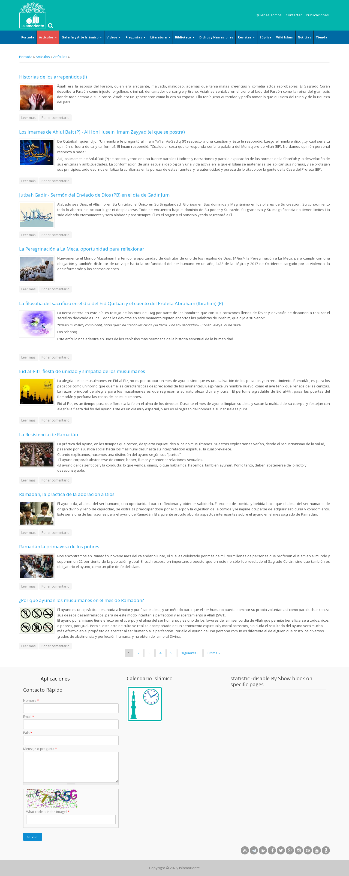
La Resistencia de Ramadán (48, 434)
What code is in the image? (48, 811)
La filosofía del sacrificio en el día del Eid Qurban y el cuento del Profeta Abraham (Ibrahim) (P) (121, 303)
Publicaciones (317, 15)
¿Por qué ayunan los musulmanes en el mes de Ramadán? (81, 600)
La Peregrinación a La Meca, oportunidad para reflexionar (81, 249)
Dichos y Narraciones (216, 37)
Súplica (266, 37)
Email (28, 716)
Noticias (304, 37)
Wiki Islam (284, 37)
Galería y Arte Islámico (82, 37)
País (27, 732)
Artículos (48, 37)
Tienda (321, 37)
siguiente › (189, 653)
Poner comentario (55, 117)
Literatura (160, 37)
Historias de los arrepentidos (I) (53, 77)
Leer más (29, 117)
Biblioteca (185, 37)
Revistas (246, 37)
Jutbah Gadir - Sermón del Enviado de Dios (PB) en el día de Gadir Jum (94, 195)
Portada (27, 37)
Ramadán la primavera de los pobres (59, 546)
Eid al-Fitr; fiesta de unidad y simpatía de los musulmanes (82, 371)
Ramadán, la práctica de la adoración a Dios (67, 494)
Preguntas (135, 37)
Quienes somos (268, 15)
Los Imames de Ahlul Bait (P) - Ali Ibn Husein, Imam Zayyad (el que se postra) (102, 132)
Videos (114, 37)
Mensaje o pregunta (40, 748)
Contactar (294, 15)
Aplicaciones (55, 678)
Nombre (31, 700)
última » (213, 653)
